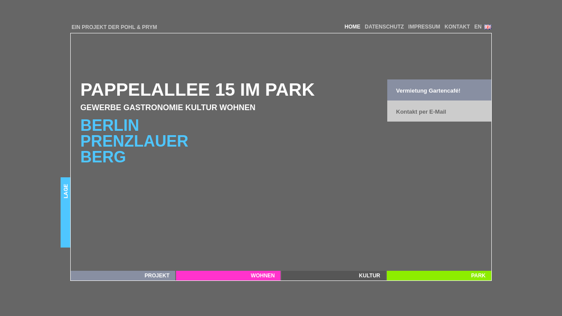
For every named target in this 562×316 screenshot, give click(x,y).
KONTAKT (457, 27)
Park (478, 276)
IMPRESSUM (424, 27)
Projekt (156, 276)
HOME (352, 27)
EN (478, 27)
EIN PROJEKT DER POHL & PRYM (114, 27)
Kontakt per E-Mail (421, 111)
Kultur (369, 276)
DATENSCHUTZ (384, 27)
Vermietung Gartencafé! (428, 90)
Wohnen (263, 276)
